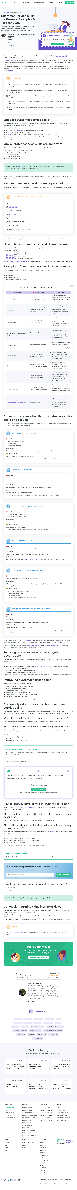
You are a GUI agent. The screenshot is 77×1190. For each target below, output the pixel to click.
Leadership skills (49, 1019)
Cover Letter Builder (45, 1107)
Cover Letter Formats (45, 1117)
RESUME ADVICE (20, 1060)
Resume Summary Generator (29, 1115)
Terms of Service (9, 1112)
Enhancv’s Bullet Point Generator (56, 645)
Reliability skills (25, 1026)
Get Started (69, 2)
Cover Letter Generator (46, 1112)
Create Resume (9, 1107)
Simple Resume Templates (29, 1135)
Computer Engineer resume (37, 1026)
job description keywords (22, 261)
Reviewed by (26, 34)
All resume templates (37, 1038)
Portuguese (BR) (44, 1155)
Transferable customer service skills (16, 402)
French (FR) (43, 1145)
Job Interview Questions (63, 1117)
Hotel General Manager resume (20, 1030)
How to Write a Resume (28, 1130)
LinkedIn (52, 831)
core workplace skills (62, 56)
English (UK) (43, 1142)
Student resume (31, 1034)
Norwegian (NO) (44, 1160)
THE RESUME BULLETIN (18, 1080)
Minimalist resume (42, 1034)
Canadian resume (21, 1034)
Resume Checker (26, 1122)
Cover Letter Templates (46, 1115)
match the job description (32, 559)
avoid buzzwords (27, 640)
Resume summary (10, 253)
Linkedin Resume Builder (28, 1117)
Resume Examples (27, 1107)
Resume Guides (61, 1110)
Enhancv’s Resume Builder (16, 932)
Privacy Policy (8, 1115)
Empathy (11, 210)
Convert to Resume (63, 875)
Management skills (48, 1022)
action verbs (10, 261)
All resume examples (53, 1034)
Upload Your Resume (57, 44)
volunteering (32, 807)
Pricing (47, 2)
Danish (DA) (43, 1172)
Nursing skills (58, 1022)
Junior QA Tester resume (35, 1030)
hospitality (25, 807)
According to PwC (9, 60)
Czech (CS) (43, 1167)
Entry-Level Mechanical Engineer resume (53, 1030)
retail (20, 807)
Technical (8, 134)
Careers (7, 1145)
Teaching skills (28, 1019)
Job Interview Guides (62, 1115)
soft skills (18, 130)
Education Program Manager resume (55, 1026)
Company (7, 1142)
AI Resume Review (27, 1125)
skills (9, 239)
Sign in (60, 2)
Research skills (37, 1022)
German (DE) (43, 1147)
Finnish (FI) (42, 1165)
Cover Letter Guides (62, 1112)
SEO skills (58, 1019)
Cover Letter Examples (46, 1110)
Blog (58, 1107)
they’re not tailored (33, 645)
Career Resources (61, 1120)
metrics (39, 919)
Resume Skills (7, 12)
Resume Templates (27, 1110)
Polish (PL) (42, 1170)
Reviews (7, 1147)
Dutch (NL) (42, 1162)
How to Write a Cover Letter (47, 1120)
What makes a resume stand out (30, 239)
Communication (13, 206)
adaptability (22, 166)
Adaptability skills (18, 1019)
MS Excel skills (15, 1026)
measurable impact (9, 70)
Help (23, 1145)
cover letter (19, 730)
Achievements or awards (12, 258)
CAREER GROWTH (66, 1080)
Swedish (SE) (43, 1152)
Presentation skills (39, 1019)
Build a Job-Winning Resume (38, 957)
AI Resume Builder (27, 1112)
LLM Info (7, 1150)
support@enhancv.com (28, 1142)
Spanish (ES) (43, 1150)
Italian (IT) (42, 1157)
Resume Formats (26, 1120)
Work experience (10, 256)
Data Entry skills (17, 1022)
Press (23, 1147)
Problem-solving (13, 214)
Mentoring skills (27, 1022)
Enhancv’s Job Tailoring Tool (43, 666)
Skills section (9, 255)
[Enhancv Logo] (4, 2)
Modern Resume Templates (29, 1132)
